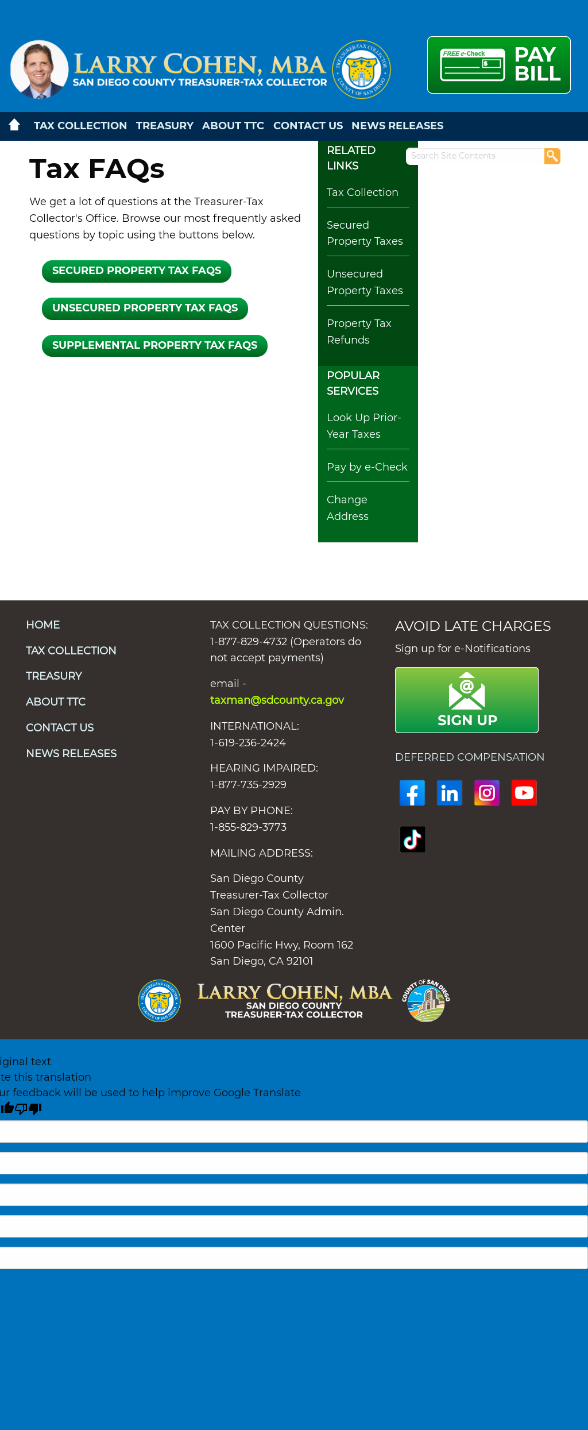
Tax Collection (363, 193)
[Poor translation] (28, 1109)
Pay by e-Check (367, 467)
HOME (43, 625)
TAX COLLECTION (80, 126)
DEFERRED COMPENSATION (471, 758)
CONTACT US (308, 126)
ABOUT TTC (233, 126)
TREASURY (165, 126)
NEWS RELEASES (397, 126)
